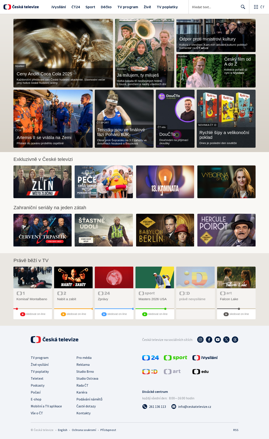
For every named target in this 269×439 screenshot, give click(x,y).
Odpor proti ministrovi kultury (207, 39)
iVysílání (59, 7)
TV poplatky (167, 7)
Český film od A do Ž (237, 61)
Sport (90, 7)
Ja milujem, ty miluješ (138, 75)
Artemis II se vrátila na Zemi (44, 137)
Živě (147, 7)
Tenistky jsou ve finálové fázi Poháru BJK (121, 132)
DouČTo (167, 134)
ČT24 (75, 7)
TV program (127, 7)
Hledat (241, 8)
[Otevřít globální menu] (259, 7)
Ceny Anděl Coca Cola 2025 (44, 73)
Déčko (106, 7)
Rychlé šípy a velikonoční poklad (224, 135)
